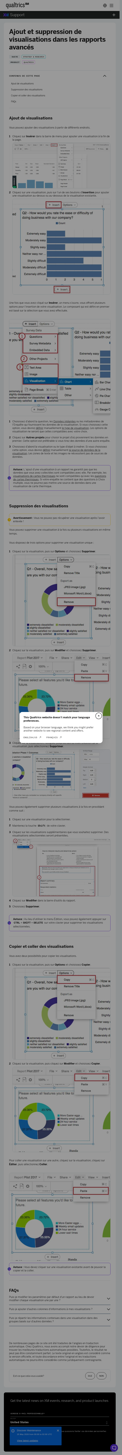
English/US (30, 737)
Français (52, 737)
